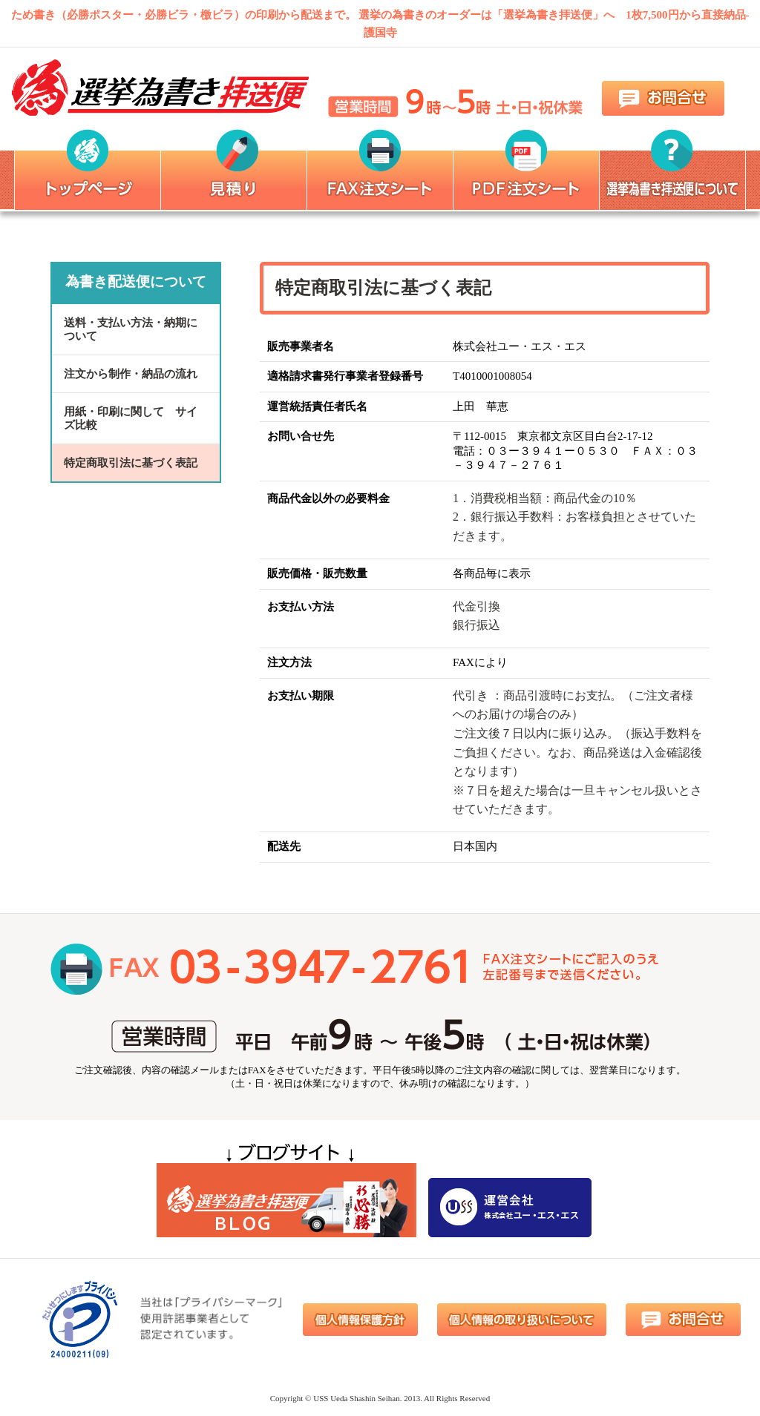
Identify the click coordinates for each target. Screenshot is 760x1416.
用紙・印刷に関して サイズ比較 (130, 418)
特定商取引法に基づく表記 (130, 463)
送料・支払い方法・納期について (130, 329)
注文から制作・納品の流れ (130, 374)
